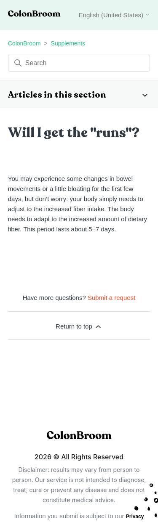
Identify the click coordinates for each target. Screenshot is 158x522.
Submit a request (111, 297)
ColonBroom (24, 43)
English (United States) (114, 15)
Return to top (79, 326)
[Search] (79, 63)
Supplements (68, 43)
